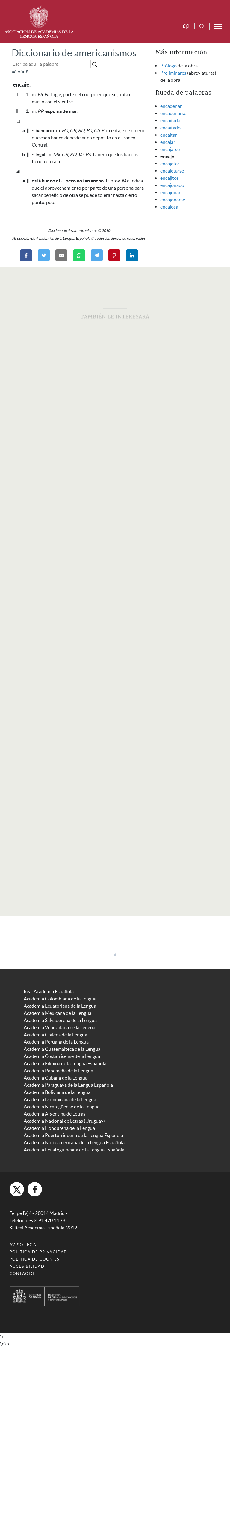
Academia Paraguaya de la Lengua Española (68, 1085)
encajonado (172, 185)
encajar (167, 142)
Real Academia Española (49, 991)
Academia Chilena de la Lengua (55, 1034)
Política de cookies (35, 1259)
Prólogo (168, 65)
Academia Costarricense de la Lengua (62, 1056)
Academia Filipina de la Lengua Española (65, 1063)
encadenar (171, 106)
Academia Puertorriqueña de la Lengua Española (73, 1135)
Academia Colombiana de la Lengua (60, 998)
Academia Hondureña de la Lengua (59, 1128)
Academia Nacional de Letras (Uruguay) (64, 1121)
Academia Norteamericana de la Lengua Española (74, 1142)
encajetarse (172, 170)
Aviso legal (24, 1245)
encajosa (169, 206)
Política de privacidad (38, 1252)
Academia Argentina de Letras (54, 1113)
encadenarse (173, 113)
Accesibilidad (27, 1266)
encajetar (169, 163)
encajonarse (172, 199)
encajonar (170, 192)
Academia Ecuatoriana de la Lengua (60, 1006)
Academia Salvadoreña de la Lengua (60, 1020)
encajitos (169, 178)
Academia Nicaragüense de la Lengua (61, 1106)
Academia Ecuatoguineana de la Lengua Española (74, 1149)
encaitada (170, 120)
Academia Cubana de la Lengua (55, 1077)
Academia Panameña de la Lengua (58, 1070)
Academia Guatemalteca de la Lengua (62, 1049)
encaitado (170, 127)
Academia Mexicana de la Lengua (57, 1013)
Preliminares (173, 73)
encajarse (170, 149)
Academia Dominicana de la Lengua (60, 1099)
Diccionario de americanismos (74, 53)
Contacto (22, 1273)
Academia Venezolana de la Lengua (59, 1027)
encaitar (168, 135)
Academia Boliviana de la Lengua (57, 1092)
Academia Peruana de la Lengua (56, 1041)
